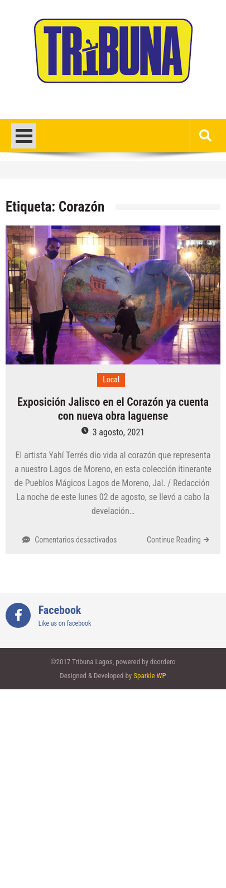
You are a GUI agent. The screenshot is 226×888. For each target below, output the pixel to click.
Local (111, 379)
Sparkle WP (149, 675)
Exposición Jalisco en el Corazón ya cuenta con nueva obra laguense (113, 409)
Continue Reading (174, 539)
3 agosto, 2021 (119, 432)
